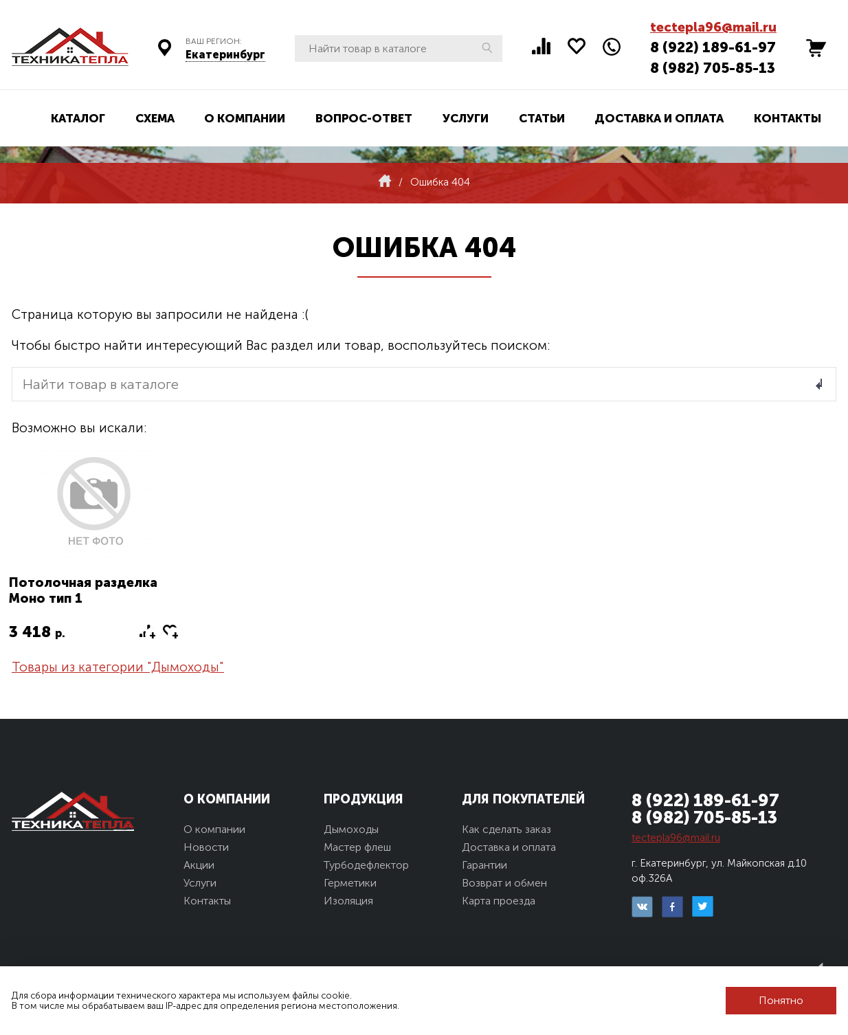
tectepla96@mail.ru (713, 27)
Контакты (787, 118)
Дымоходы (351, 829)
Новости (206, 847)
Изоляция (348, 900)
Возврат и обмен (504, 882)
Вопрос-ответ (363, 118)
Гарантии (484, 864)
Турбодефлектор (366, 864)
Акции (198, 864)
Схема (155, 118)
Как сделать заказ (506, 829)
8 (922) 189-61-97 (713, 47)
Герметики (350, 882)
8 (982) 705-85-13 (712, 67)
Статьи (542, 118)
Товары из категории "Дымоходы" (118, 667)
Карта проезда (498, 900)
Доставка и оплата (659, 118)
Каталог (78, 118)
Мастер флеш (357, 847)
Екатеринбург (225, 54)
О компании (244, 118)
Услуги (466, 118)
